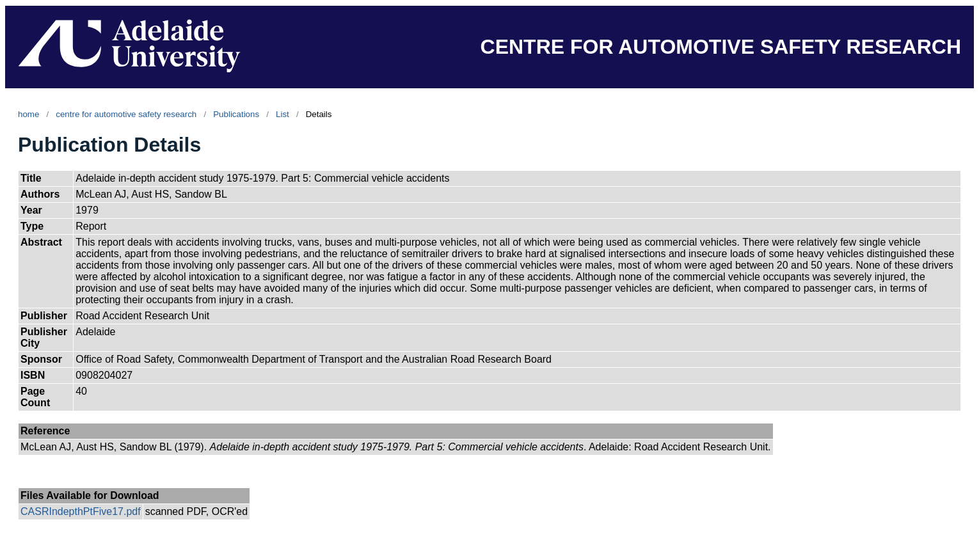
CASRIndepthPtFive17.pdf (80, 511)
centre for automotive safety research (126, 114)
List (282, 114)
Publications (236, 114)
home (28, 114)
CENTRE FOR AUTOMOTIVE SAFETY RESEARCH (721, 46)
